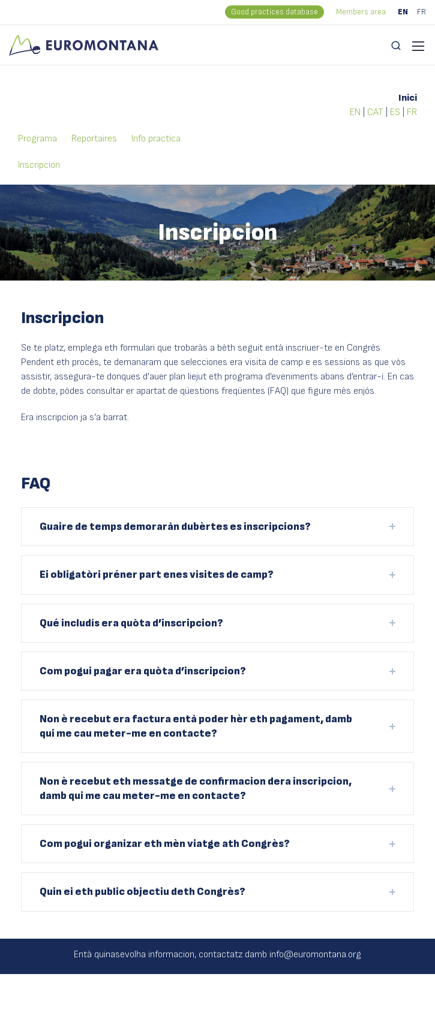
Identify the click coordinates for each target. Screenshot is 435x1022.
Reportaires (94, 138)
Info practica (156, 138)
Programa (37, 138)
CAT (375, 112)
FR (421, 12)
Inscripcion (39, 165)
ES (395, 112)
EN (403, 12)
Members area (361, 12)
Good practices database (274, 12)
